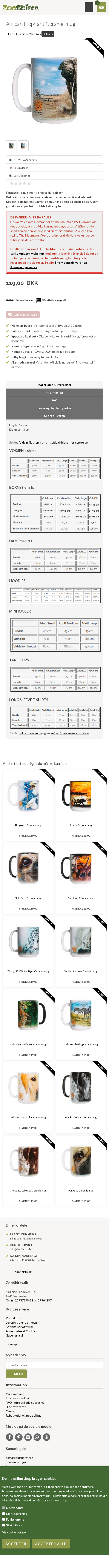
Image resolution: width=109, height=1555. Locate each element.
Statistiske (14, 1525)
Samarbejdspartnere (19, 1457)
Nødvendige (14, 1508)
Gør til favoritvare (26, 314)
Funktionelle (15, 1519)
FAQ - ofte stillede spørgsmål (25, 1402)
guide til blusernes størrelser (69, 442)
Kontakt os (13, 1318)
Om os (10, 1411)
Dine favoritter (16, 1407)
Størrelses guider (17, 1398)
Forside (22, 34)
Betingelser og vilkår (19, 1327)
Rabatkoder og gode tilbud (23, 1415)
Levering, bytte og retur (22, 1322)
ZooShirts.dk (23, 1271)
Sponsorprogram (17, 1462)
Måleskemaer (15, 1394)
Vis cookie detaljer (14, 1532)
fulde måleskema (30, 442)
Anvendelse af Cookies (21, 1331)
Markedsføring (16, 1513)
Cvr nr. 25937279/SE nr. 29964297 (29, 1300)
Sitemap (11, 1344)
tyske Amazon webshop (27, 253)
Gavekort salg (15, 1335)
